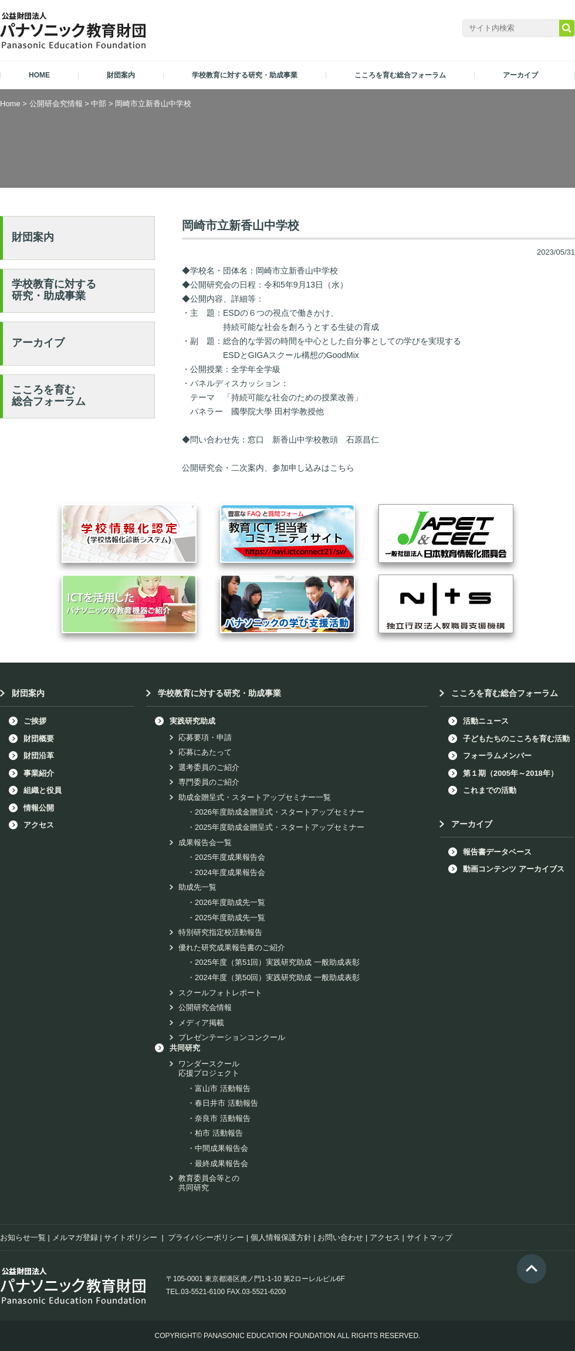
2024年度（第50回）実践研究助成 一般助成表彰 (277, 977)
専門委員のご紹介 (208, 782)
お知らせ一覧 (23, 1237)
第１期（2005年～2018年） (510, 773)
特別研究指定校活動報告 (220, 932)
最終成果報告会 (221, 1163)
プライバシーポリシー (206, 1237)
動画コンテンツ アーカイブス (513, 868)
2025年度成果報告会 (230, 857)
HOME (39, 75)
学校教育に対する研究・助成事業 (54, 290)
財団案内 (33, 237)
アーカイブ (38, 343)
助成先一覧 (197, 887)
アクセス (38, 824)
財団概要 (38, 738)
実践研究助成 (192, 721)
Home (10, 103)
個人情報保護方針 (281, 1237)
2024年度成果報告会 (230, 872)
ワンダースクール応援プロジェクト (208, 1068)
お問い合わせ (340, 1237)
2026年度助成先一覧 (230, 902)
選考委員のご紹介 (208, 767)
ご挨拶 (34, 721)
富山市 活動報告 (223, 1088)
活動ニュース (486, 721)
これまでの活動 (489, 790)
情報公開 (38, 807)
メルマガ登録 (75, 1237)
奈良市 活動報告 (223, 1118)
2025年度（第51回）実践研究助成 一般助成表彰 (277, 962)
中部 (98, 103)
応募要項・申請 (205, 737)
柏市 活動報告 (219, 1133)
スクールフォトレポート (220, 992)
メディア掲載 (201, 1022)
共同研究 (185, 1047)
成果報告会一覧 (205, 842)
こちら (342, 467)
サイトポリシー (130, 1237)
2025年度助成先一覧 (230, 917)
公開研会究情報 (56, 103)
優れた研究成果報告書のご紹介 (231, 947)
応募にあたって (205, 752)
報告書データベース (497, 851)
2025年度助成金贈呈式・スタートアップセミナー (279, 827)
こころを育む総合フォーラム (49, 395)
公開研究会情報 (205, 1007)
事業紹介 (38, 773)
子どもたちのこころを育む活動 (516, 738)
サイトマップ (429, 1237)
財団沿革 (38, 755)
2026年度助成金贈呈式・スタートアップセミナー (279, 812)
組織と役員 (42, 790)
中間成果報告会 (221, 1148)
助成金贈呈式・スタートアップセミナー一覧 (254, 797)
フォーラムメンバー (497, 755)
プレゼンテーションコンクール (231, 1037)
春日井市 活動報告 (226, 1103)
